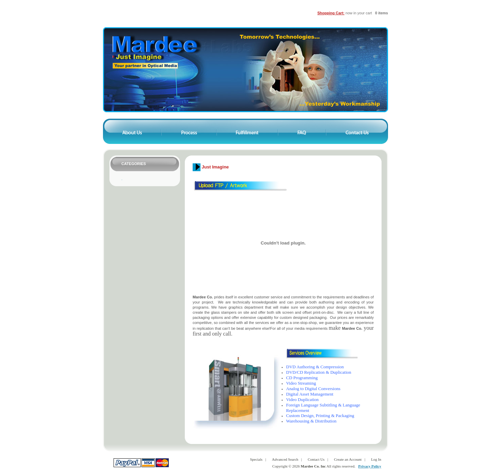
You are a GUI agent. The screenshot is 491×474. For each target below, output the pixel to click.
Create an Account (347, 459)
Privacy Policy (369, 466)
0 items (381, 13)
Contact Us (316, 459)
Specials (256, 459)
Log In (376, 459)
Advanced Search (285, 459)
